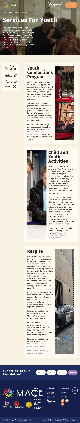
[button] (34, 5)
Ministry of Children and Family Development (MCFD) (37, 343)
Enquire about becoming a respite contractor (38, 351)
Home (4, 12)
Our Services (14, 12)
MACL (16, 5)
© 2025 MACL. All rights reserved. (16, 420)
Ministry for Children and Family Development (57, 235)
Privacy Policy (47, 420)
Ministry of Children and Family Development (39, 131)
